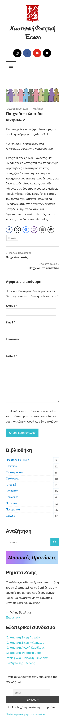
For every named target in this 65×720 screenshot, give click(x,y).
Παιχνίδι (12, 238)
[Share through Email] (42, 229)
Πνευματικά (13, 509)
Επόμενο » (13, 617)
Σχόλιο (11, 356)
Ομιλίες (10, 516)
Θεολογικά (12, 478)
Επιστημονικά (14, 472)
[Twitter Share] (17, 229)
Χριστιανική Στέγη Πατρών (23, 637)
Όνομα (11, 305)
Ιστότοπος (13, 339)
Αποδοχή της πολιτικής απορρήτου (32, 707)
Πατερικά (11, 503)
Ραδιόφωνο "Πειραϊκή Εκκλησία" (27, 658)
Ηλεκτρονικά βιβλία (17, 460)
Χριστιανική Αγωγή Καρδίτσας (25, 647)
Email (10, 322)
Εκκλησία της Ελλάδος (20, 663)
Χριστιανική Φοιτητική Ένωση (32, 32)
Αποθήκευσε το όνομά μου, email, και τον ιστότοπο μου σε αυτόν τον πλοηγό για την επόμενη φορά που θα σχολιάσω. (32, 416)
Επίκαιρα (11, 466)
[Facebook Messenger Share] (26, 229)
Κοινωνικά (12, 497)
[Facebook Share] (9, 229)
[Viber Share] (34, 229)
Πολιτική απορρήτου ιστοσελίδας (27, 714)
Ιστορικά (11, 485)
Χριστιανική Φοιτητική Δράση (24, 652)
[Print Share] (50, 229)
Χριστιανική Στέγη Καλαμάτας (25, 642)
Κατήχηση (38, 108)
